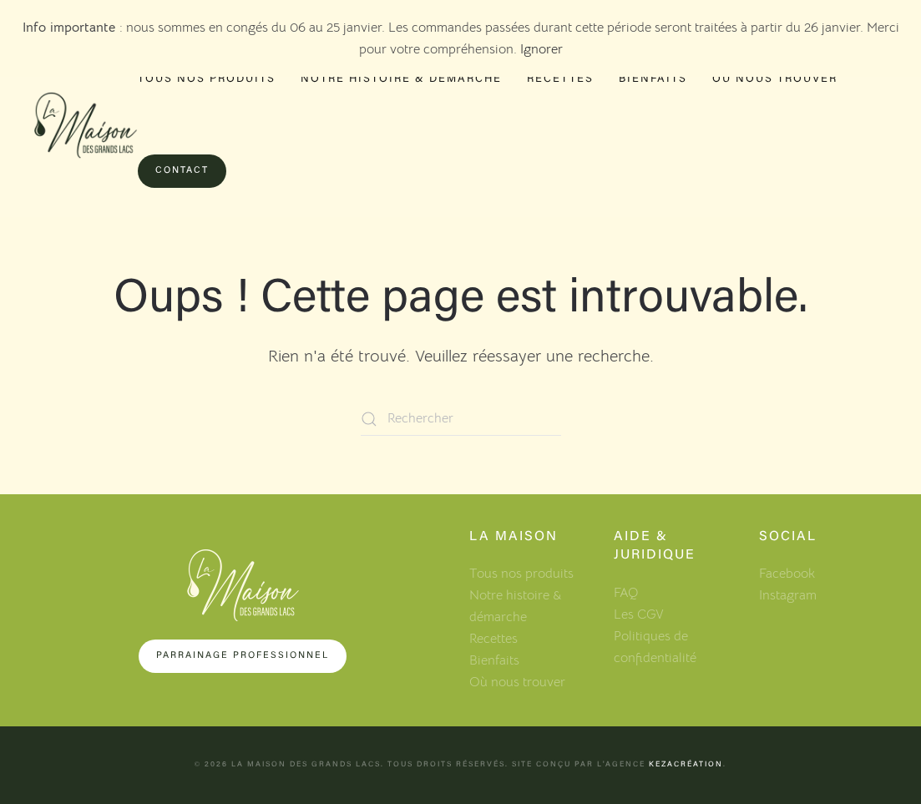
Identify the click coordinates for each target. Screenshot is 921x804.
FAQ (626, 592)
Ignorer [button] (541, 49)
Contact (182, 170)
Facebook (787, 573)
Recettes (560, 78)
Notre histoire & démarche (401, 78)
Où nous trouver (775, 78)
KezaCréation (686, 764)
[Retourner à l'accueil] (85, 125)
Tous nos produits (207, 78)
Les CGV (639, 614)
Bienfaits (653, 78)
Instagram (788, 595)
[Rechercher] (461, 419)
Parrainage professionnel (242, 655)
